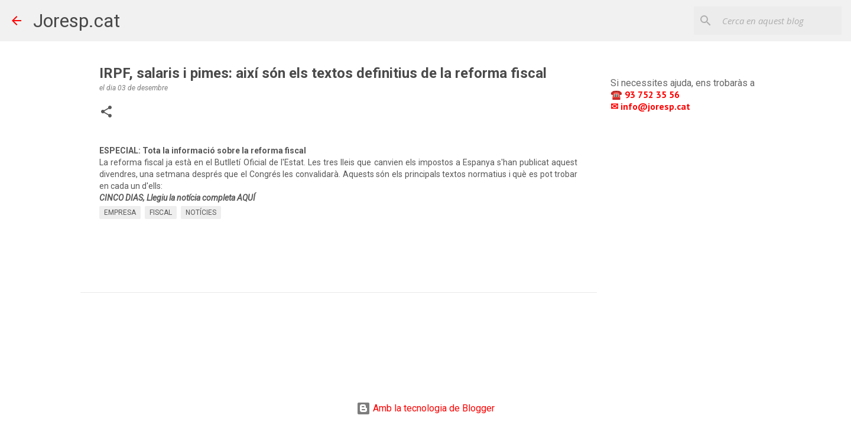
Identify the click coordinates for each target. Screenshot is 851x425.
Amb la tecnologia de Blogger (425, 408)
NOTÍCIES (201, 212)
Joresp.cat (76, 20)
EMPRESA (120, 212)
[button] (106, 112)
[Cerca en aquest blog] (779, 20)
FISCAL (161, 212)
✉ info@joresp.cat (651, 106)
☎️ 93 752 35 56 (646, 94)
